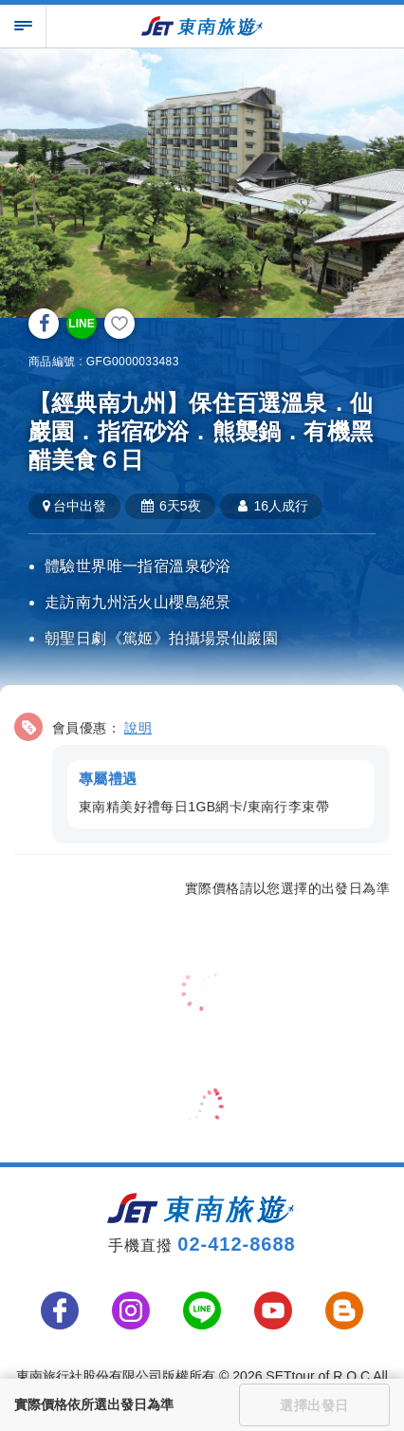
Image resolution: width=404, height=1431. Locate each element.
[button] (202, 775)
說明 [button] (138, 727)
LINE (81, 323)
